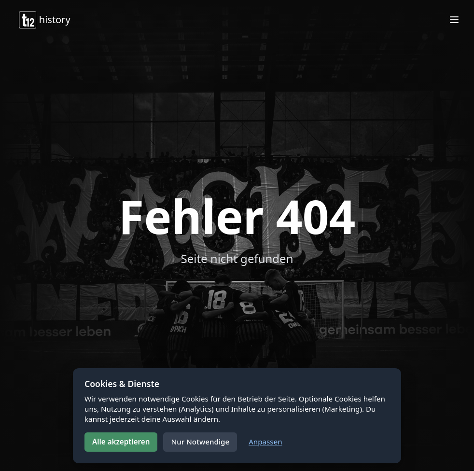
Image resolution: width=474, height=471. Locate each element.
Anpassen (265, 441)
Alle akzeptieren (121, 441)
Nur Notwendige (200, 441)
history (44, 19)
